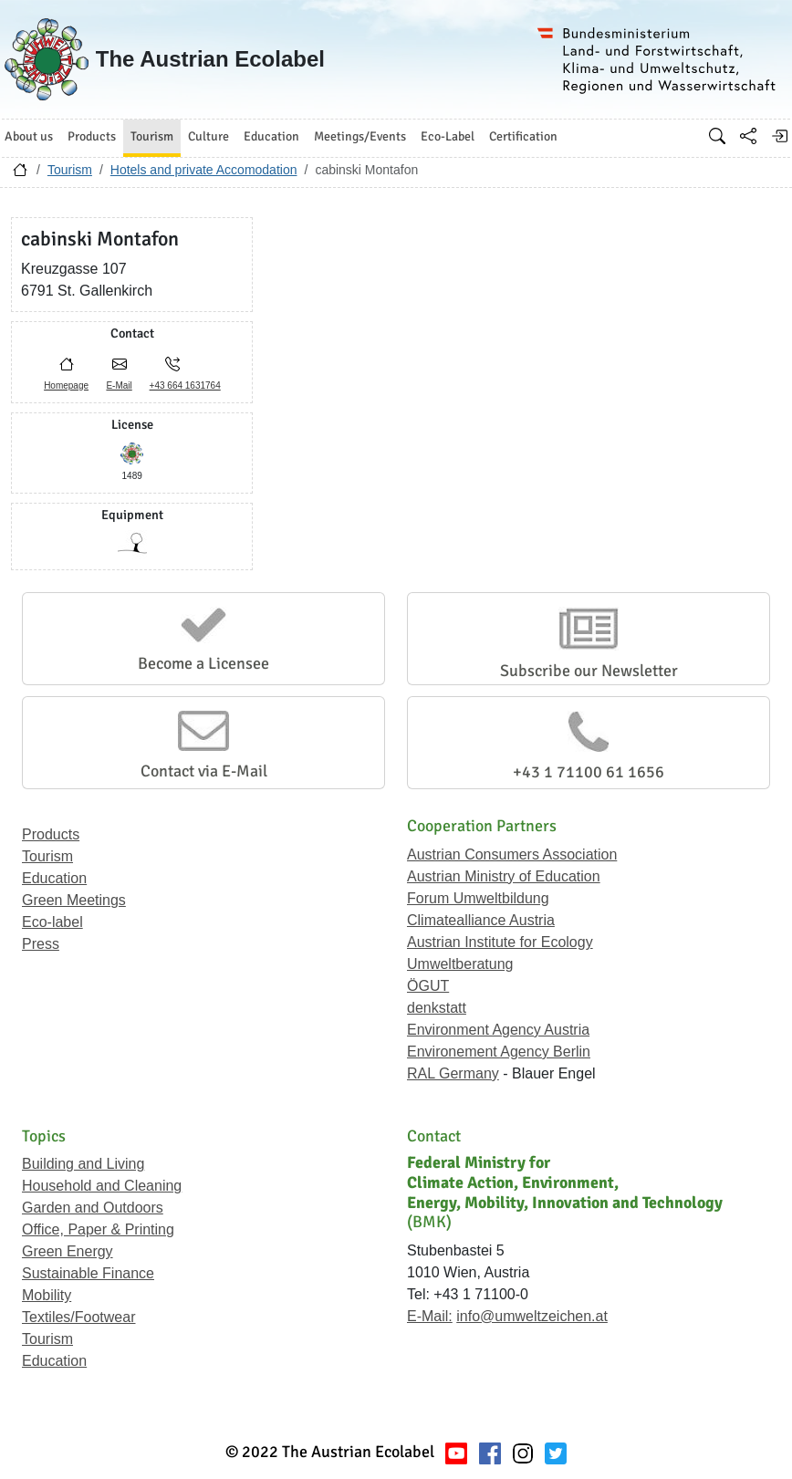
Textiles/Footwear (79, 1317)
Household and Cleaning (102, 1185)
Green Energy (67, 1251)
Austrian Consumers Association (512, 854)
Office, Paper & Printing (98, 1229)
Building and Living (83, 1164)
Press (40, 944)
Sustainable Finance (88, 1273)
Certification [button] (523, 136)
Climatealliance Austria (481, 920)
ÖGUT (428, 986)
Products (50, 834)
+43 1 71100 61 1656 (588, 772)
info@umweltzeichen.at (532, 1316)
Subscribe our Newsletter (589, 671)
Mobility (46, 1295)
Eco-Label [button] (447, 136)
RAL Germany (453, 1073)
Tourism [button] (151, 136)
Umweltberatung (460, 964)
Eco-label (52, 922)
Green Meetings (74, 900)
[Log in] (779, 136)
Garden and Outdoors (92, 1207)
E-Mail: (430, 1316)
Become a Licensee (203, 663)
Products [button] (92, 136)
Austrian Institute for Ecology (500, 942)
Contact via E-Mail (204, 771)
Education (54, 878)
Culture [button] (208, 136)
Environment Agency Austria (498, 1029)
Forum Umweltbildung (478, 898)
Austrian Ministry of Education (503, 876)
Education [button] (271, 136)
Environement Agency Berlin (498, 1051)
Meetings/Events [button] (360, 136)
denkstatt (436, 1008)
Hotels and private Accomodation (203, 169)
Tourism (69, 169)
